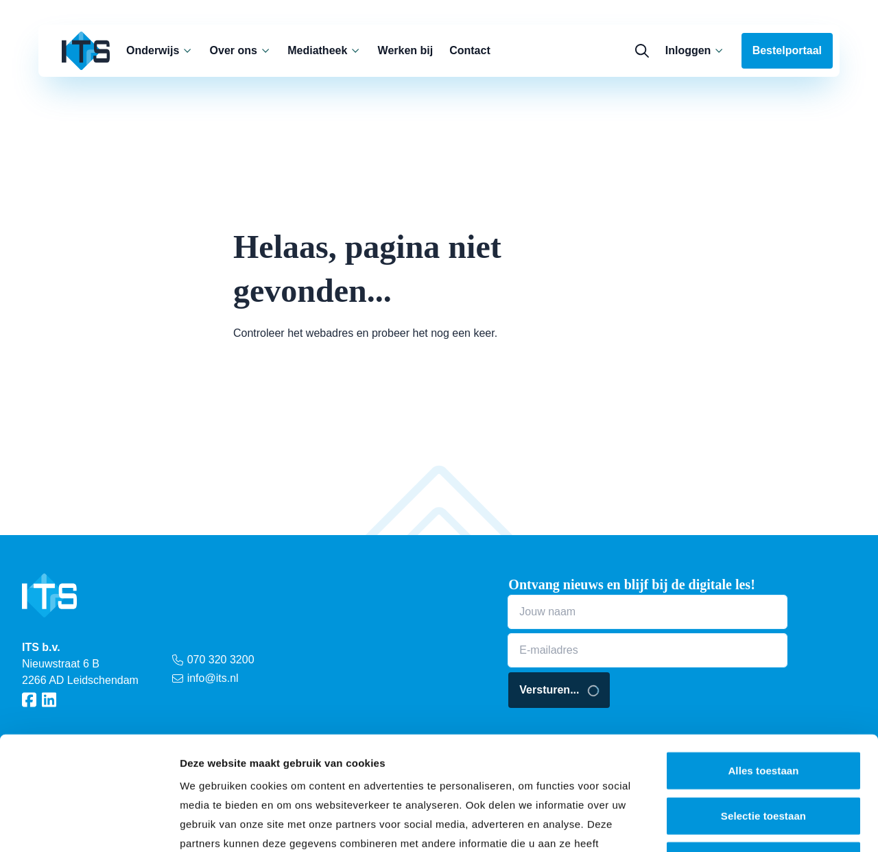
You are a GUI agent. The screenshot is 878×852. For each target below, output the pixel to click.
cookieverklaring (407, 768)
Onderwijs (159, 50)
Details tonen (741, 825)
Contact (469, 50)
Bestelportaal (787, 50)
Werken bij (406, 50)
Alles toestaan (763, 657)
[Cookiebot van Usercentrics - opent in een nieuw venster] (89, 825)
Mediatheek (324, 50)
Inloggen (695, 50)
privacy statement (274, 768)
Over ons (241, 50)
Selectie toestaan (763, 702)
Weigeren (763, 747)
